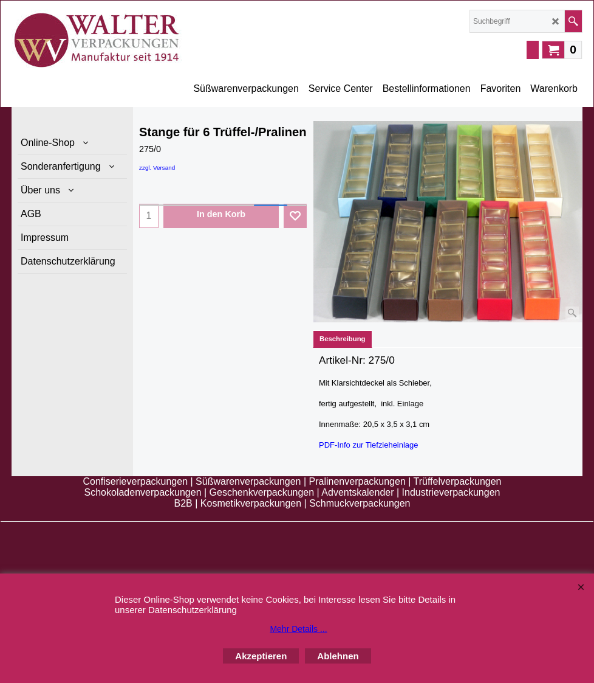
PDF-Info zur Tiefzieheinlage (368, 444)
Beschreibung (342, 338)
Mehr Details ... (298, 629)
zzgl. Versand (157, 167)
